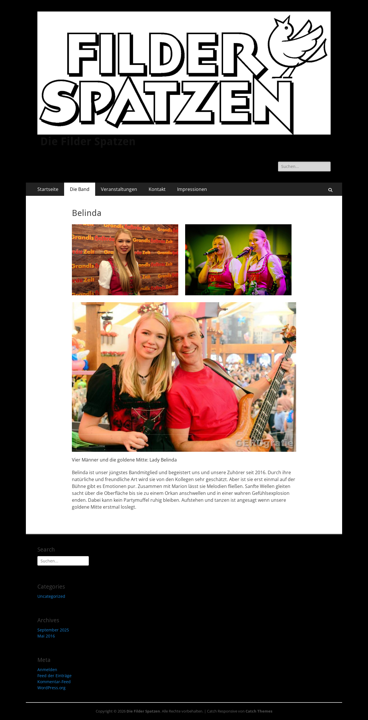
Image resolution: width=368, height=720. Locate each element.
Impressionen (192, 189)
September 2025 (53, 630)
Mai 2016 (46, 636)
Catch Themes (259, 711)
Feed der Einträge (54, 675)
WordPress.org (51, 687)
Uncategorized (51, 596)
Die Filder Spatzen (88, 141)
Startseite (47, 189)
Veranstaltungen (119, 189)
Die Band (79, 189)
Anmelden (47, 669)
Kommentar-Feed (54, 681)
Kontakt (157, 189)
